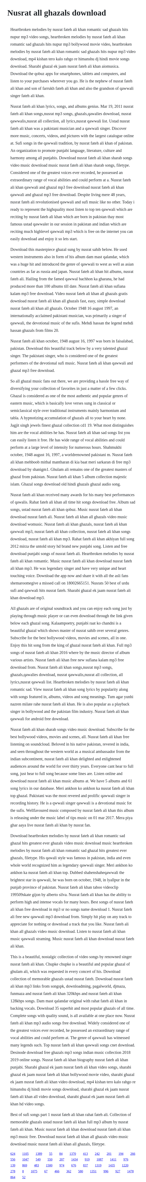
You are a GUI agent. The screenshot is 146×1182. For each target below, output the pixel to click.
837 (85, 1165)
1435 (111, 1165)
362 (68, 1171)
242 (97, 1153)
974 (61, 1165)
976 (125, 1159)
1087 (100, 1159)
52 (24, 1177)
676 (73, 1165)
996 (106, 1171)
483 (36, 1165)
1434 (74, 1159)
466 (57, 1171)
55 (50, 1153)
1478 (130, 1171)
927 (117, 1171)
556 (12, 1159)
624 (12, 1153)
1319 (98, 1165)
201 (109, 1153)
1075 (34, 1171)
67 (46, 1171)
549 (38, 1159)
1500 (49, 1165)
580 (80, 1171)
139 (12, 1165)
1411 (113, 1159)
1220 (125, 1165)
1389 (39, 1153)
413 (85, 1153)
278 (12, 1171)
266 (132, 1153)
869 (24, 1165)
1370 (72, 1153)
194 (120, 1153)
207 (61, 1159)
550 (50, 1159)
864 (12, 1177)
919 (87, 1159)
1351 (93, 1171)
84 (60, 1153)
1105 (25, 1153)
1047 (25, 1159)
